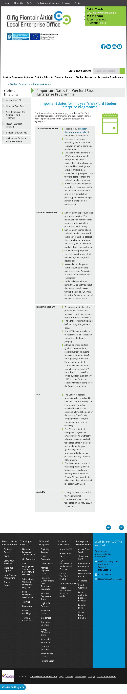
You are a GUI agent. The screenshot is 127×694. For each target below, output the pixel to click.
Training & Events (44, 77)
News (67, 3)
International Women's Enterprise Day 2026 (28, 583)
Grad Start (46, 618)
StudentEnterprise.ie (16, 132)
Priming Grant (47, 661)
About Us (18, 3)
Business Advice (8, 550)
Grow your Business (9, 562)
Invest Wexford (82, 586)
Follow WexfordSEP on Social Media (16, 140)
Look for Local (82, 606)
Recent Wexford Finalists (14, 125)
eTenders (82, 580)
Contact (78, 3)
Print (102, 527)
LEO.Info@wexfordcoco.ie (101, 12)
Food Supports (45, 557)
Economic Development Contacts (84, 573)
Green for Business (45, 623)
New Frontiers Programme (10, 576)
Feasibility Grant (45, 612)
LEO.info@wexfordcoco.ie (110, 579)
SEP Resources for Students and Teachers (15, 115)
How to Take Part (15, 106)
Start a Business (8, 583)
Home (6, 3)
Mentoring (27, 606)
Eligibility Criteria (45, 550)
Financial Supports (65, 77)
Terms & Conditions (27, 619)
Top (121, 527)
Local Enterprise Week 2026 (27, 595)
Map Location (104, 570)
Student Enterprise (86, 77)
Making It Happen (8, 569)
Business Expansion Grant (46, 596)
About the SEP (13, 100)
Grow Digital (47, 563)
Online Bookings (26, 612)
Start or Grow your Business (17, 77)
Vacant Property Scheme (82, 615)
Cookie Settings (11, 687)
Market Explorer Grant (45, 571)
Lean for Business (45, 648)
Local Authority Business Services (82, 596)
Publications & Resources (48, 3)
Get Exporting (28, 559)
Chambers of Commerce (84, 565)
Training (26, 602)
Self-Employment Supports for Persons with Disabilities (28, 569)
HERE (103, 23)
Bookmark (114, 527)
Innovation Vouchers (46, 640)
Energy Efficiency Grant (45, 632)
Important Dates (42, 84)
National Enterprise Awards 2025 (28, 552)
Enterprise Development (111, 77)
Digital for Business (46, 604)
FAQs (29, 3)
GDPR (6, 556)
